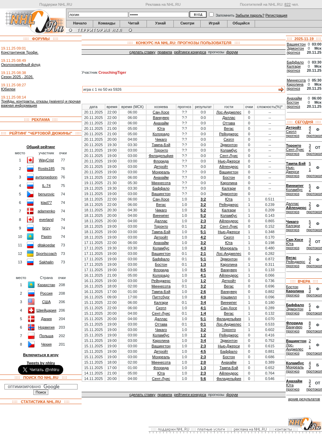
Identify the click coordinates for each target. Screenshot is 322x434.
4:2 (203, 237)
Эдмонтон (229, 145)
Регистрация (276, 15)
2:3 (203, 221)
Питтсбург (161, 297)
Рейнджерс (229, 134)
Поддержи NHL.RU (55, 4)
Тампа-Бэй (161, 145)
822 (288, 4)
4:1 (203, 275)
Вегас (229, 128)
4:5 (203, 351)
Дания (46, 319)
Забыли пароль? (250, 15)
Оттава (229, 123)
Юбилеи (8, 89)
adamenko (46, 211)
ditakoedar (46, 245)
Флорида (161, 161)
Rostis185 (46, 169)
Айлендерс (228, 166)
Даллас (228, 118)
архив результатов (304, 399)
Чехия (46, 344)
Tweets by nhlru (41, 363)
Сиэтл (229, 139)
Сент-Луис (229, 156)
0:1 (203, 324)
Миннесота (160, 183)
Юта (161, 128)
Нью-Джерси (229, 161)
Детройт (161, 166)
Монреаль (161, 172)
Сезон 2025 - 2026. (17, 77)
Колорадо (161, 134)
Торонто (161, 150)
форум (232, 52)
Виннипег (161, 215)
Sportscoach (46, 253)
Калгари (229, 188)
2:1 (203, 253)
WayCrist (46, 160)
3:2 (203, 199)
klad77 (46, 203)
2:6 (203, 292)
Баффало (160, 188)
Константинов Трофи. (19, 52)
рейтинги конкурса (190, 52)
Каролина (228, 183)
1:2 (203, 281)
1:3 (203, 264)
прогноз (293, 52)
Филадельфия (161, 156)
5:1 (203, 232)
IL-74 (46, 186)
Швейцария (46, 310)
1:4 (203, 313)
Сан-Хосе (161, 112)
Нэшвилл (229, 297)
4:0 (203, 297)
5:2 (203, 210)
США (46, 302)
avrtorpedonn (46, 177)
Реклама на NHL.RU (163, 4)
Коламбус (228, 150)
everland (46, 220)
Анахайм (161, 123)
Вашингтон (228, 172)
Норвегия (46, 327)
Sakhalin (46, 262)
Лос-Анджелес (228, 112)
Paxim (46, 237)
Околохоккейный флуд (20, 65)
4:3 (203, 248)
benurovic (46, 194)
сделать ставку (142, 52)
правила (164, 52)
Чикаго (161, 139)
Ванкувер (161, 118)
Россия (46, 293)
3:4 (203, 302)
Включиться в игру (40, 355)
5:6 (203, 379)
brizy (46, 228)
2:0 (203, 362)
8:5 (203, 270)
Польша (46, 336)
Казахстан (46, 285)
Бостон (229, 177)
